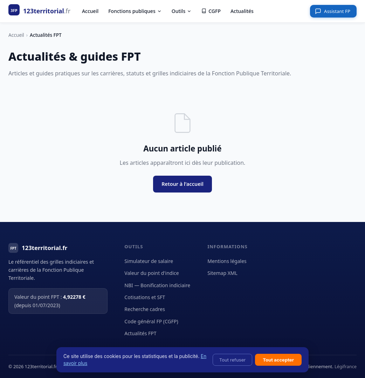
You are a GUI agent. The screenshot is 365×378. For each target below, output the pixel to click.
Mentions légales (227, 261)
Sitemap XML (222, 273)
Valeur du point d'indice (151, 273)
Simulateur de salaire (148, 261)
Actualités (242, 11)
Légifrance (346, 366)
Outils (182, 11)
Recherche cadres (144, 309)
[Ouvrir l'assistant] (333, 11)
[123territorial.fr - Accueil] (39, 11)
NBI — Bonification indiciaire (157, 285)
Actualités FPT (140, 333)
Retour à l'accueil (182, 184)
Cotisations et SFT (144, 297)
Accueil (90, 11)
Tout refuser (232, 360)
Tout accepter (278, 360)
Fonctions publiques (135, 11)
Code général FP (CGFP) (151, 321)
